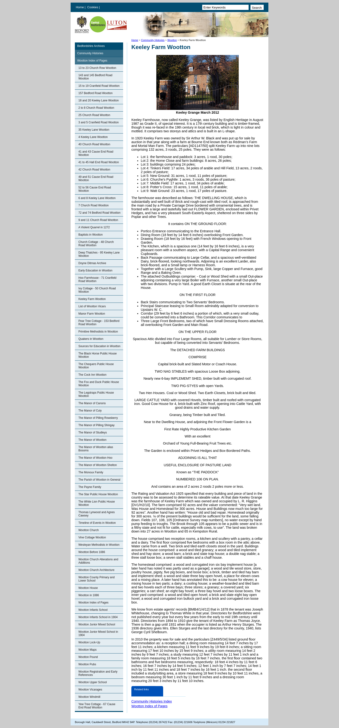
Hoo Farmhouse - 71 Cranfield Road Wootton (97, 279)
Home (80, 7)
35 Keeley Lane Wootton (93, 129)
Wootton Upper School (92, 682)
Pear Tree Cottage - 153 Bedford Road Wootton (98, 322)
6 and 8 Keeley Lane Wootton (97, 198)
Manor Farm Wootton (91, 313)
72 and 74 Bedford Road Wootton (99, 212)
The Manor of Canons (92, 403)
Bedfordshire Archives (91, 46)
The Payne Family (89, 487)
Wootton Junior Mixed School (96, 624)
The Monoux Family (90, 472)
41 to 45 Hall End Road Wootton (98, 162)
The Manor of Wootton (92, 439)
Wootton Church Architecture (96, 570)
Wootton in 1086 (88, 595)
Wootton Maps (87, 649)
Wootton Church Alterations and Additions (98, 561)
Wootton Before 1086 (91, 552)
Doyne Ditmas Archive (92, 263)
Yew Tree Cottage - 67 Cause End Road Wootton (96, 706)
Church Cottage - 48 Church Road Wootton (96, 243)
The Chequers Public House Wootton (96, 365)
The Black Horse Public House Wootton (97, 355)
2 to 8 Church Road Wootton (96, 107)
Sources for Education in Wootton (99, 346)
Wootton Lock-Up (89, 642)
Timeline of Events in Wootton (97, 522)
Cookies (93, 7)
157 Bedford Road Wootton (95, 93)
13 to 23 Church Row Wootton (97, 68)
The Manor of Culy (90, 410)
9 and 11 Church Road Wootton (98, 220)
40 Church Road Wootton (94, 144)
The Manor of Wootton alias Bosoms (95, 448)
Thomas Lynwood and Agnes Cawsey (96, 514)
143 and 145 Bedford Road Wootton (95, 77)
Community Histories (153, 40)
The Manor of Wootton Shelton (97, 465)
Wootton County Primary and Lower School (96, 579)
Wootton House (88, 588)
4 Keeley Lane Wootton (93, 137)
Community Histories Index (151, 701)
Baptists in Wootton (90, 234)
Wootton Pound (88, 657)
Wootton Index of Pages (92, 60)
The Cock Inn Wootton (92, 374)
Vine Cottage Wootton (92, 537)
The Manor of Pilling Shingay (96, 425)
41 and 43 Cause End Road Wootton (95, 153)
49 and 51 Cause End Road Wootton (95, 178)
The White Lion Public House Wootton (96, 503)
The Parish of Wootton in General (99, 479)
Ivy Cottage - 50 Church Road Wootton (97, 290)
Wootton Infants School (93, 610)
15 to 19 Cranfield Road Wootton (99, 85)
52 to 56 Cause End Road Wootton (94, 189)
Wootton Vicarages (90, 689)
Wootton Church (88, 530)
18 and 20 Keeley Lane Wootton (98, 100)
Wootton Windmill (89, 697)
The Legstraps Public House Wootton (96, 394)
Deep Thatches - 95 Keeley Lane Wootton (99, 254)
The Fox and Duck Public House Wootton (98, 383)
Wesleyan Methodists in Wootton (98, 544)
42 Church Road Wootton (94, 169)
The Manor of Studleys (92, 432)
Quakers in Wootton (90, 339)
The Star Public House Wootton (98, 494)
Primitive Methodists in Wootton (98, 331)
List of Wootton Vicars (92, 306)
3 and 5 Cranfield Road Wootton (98, 122)
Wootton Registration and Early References (97, 673)
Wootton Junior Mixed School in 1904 (98, 633)
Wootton (172, 40)
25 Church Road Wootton (94, 115)
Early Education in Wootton (95, 270)
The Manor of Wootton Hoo (95, 457)
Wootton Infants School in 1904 (98, 617)
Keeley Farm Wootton (92, 299)
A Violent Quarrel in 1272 (94, 227)
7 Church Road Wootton (93, 205)
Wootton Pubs (87, 664)
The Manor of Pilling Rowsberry (98, 418)
